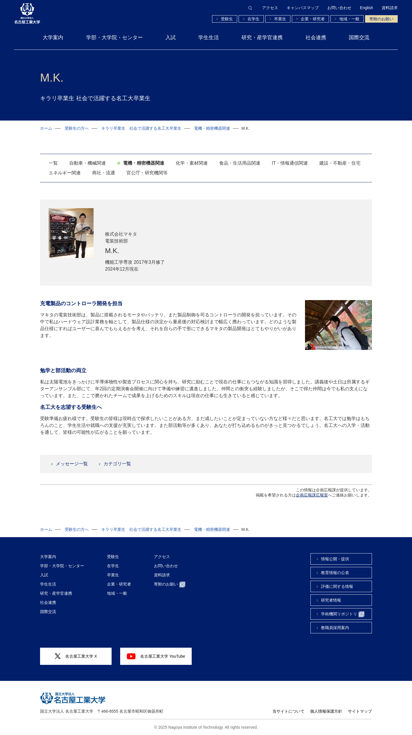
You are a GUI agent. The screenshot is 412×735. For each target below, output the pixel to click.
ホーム (46, 128)
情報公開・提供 (335, 559)
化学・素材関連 (192, 163)
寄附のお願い (381, 19)
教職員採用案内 (335, 627)
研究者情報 (331, 600)
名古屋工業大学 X (76, 656)
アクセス (270, 8)
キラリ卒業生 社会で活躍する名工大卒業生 (141, 128)
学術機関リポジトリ (343, 614)
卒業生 (280, 19)
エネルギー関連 (65, 172)
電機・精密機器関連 (212, 128)
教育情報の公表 (335, 572)
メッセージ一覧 (72, 463)
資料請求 (390, 8)
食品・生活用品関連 (239, 163)
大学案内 (53, 37)
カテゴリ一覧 (117, 463)
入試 (170, 37)
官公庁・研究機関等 (147, 172)
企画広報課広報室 (312, 495)
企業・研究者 (313, 19)
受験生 (227, 19)
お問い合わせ (339, 8)
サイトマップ (360, 711)
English (366, 8)
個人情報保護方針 (326, 711)
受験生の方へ (77, 128)
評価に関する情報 (337, 586)
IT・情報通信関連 (290, 163)
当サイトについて (288, 711)
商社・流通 (103, 172)
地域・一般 (349, 19)
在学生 (253, 19)
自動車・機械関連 (87, 163)
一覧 (53, 163)
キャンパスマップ (303, 8)
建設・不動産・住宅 (339, 163)
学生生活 (208, 37)
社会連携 (316, 37)
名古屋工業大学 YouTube (156, 656)
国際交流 (359, 37)
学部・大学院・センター (114, 37)
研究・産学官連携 (262, 37)
